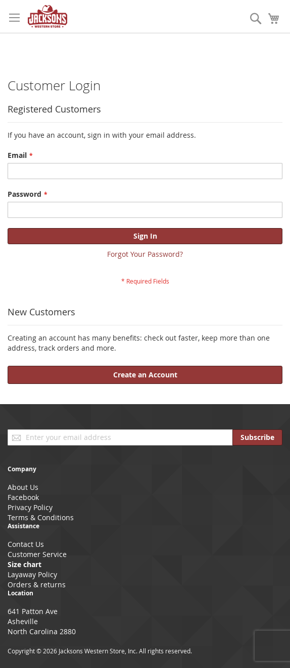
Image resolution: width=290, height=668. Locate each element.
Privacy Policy (30, 507)
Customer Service (37, 554)
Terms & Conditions (41, 517)
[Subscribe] (257, 437)
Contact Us (26, 544)
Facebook (23, 497)
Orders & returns (37, 584)
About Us (23, 487)
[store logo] (47, 16)
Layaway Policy (32, 574)
